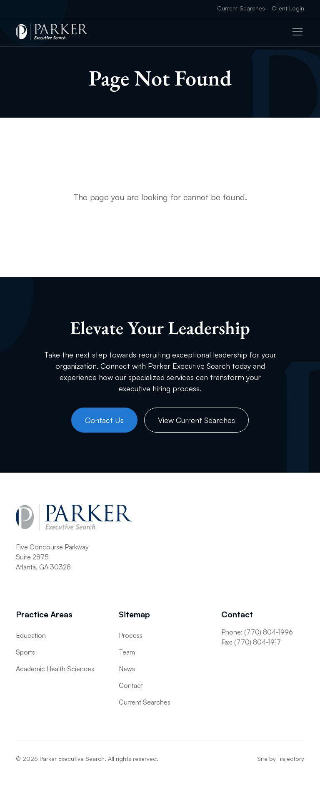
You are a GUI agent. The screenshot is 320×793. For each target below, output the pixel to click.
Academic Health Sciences (55, 669)
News (127, 669)
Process (130, 635)
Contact (131, 685)
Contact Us (104, 420)
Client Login (288, 8)
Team (127, 652)
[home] (52, 31)
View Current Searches (196, 420)
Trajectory (291, 758)
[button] (296, 32)
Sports (25, 652)
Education (31, 635)
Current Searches (241, 8)
